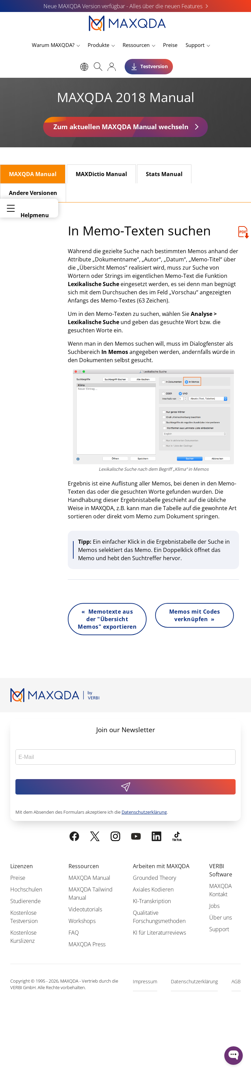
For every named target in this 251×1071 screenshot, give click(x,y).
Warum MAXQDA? (53, 44)
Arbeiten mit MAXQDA (161, 866)
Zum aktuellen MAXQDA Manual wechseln (120, 126)
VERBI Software (220, 870)
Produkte (98, 44)
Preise (170, 44)
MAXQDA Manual (33, 174)
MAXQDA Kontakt (220, 890)
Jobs (214, 906)
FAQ (73, 932)
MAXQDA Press (86, 944)
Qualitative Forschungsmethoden (159, 917)
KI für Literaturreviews (159, 932)
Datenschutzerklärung (144, 812)
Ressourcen (136, 44)
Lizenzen (21, 866)
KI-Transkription (152, 901)
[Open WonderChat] (233, 1055)
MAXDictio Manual (101, 174)
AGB (236, 981)
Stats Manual (164, 174)
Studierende (25, 901)
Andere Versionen (33, 193)
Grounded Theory (154, 878)
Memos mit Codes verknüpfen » (194, 615)
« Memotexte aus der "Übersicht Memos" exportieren (107, 619)
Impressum (145, 981)
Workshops (82, 921)
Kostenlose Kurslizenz (23, 937)
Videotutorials (85, 909)
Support (195, 44)
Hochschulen (26, 889)
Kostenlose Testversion (24, 917)
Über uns (220, 917)
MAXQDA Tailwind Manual (90, 893)
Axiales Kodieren (153, 889)
